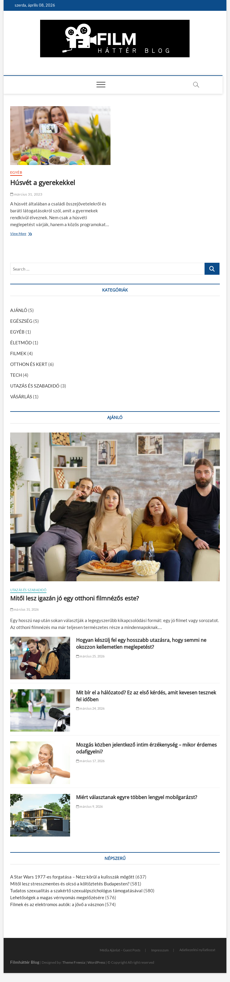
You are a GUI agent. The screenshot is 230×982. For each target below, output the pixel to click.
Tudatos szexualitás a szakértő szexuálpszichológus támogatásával (76, 890)
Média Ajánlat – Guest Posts (120, 950)
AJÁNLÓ (18, 310)
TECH (16, 375)
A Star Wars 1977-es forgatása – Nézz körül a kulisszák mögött (72, 876)
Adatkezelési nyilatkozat (197, 950)
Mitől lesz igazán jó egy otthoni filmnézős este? (74, 598)
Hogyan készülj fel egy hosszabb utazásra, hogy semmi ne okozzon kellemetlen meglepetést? (141, 643)
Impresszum (160, 950)
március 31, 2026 (24, 609)
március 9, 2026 (89, 806)
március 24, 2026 (90, 708)
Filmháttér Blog (24, 962)
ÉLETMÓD (21, 342)
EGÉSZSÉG (21, 321)
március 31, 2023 (26, 194)
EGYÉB (16, 172)
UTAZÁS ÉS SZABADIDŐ (35, 385)
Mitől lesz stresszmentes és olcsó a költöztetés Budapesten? (69, 883)
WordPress (96, 962)
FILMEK (18, 353)
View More (19, 234)
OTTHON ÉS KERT (28, 364)
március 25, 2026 (90, 656)
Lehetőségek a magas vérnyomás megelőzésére (57, 897)
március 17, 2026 (90, 761)
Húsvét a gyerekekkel (42, 182)
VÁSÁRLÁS (21, 396)
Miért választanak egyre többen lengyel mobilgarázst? (136, 797)
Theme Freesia (73, 962)
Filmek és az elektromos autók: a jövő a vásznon (57, 904)
